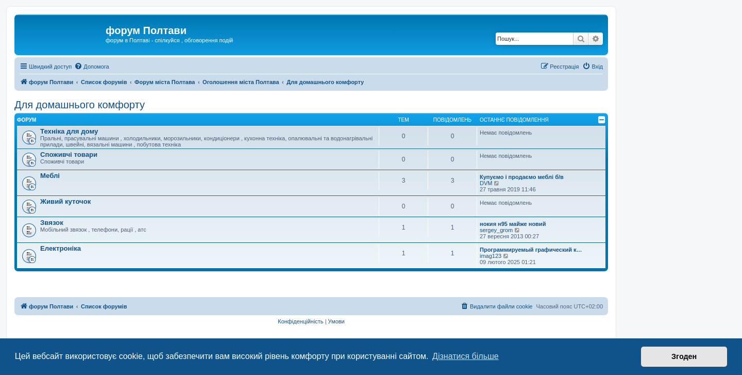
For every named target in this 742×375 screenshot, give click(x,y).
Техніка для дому (69, 131)
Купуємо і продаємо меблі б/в (522, 177)
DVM (486, 183)
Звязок (51, 222)
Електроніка (60, 248)
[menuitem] (91, 66)
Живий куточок (65, 201)
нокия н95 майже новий (513, 224)
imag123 (490, 256)
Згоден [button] (684, 356)
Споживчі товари (68, 154)
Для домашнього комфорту (79, 104)
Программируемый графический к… (531, 250)
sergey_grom (496, 230)
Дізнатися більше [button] (465, 356)
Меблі (50, 176)
